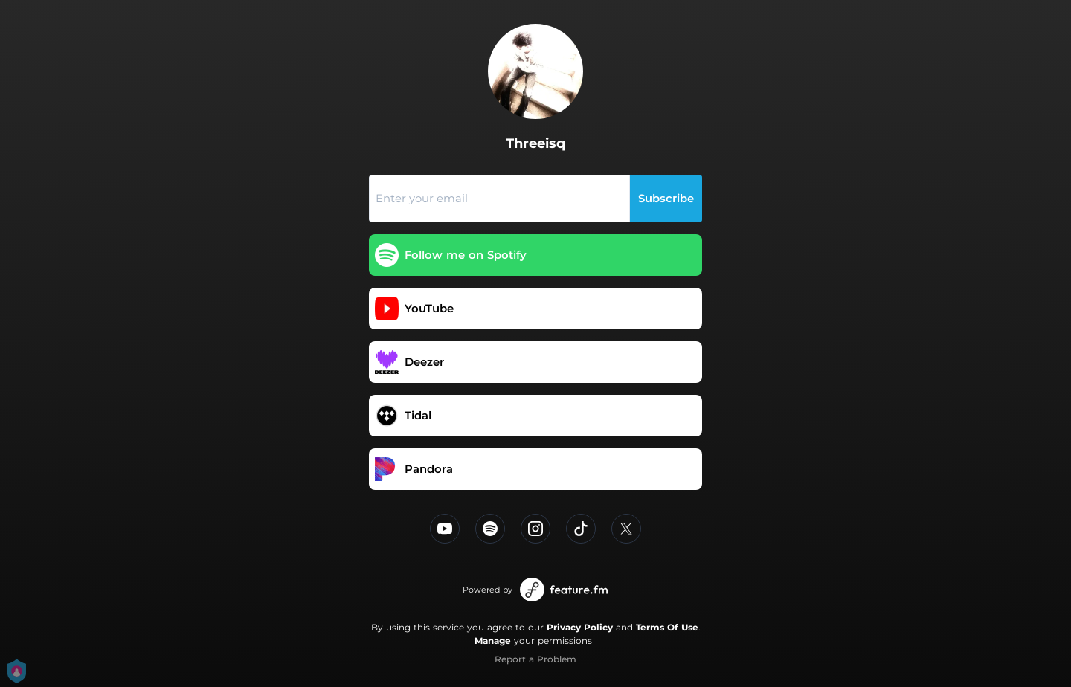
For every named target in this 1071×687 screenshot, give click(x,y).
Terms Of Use (667, 627)
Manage (493, 640)
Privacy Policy (580, 627)
